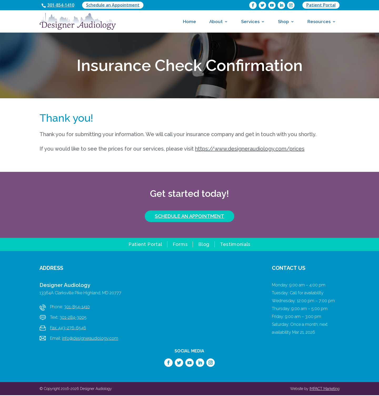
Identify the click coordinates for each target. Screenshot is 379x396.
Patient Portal (321, 5)
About (216, 21)
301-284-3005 (73, 318)
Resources (319, 21)
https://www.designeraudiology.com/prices (250, 149)
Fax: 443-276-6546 (68, 328)
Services (250, 21)
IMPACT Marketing (325, 389)
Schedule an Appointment (116, 5)
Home (189, 21)
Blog (204, 245)
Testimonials (235, 245)
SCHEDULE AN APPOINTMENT (189, 217)
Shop (283, 21)
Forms (180, 245)
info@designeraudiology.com (90, 339)
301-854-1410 (62, 5)
